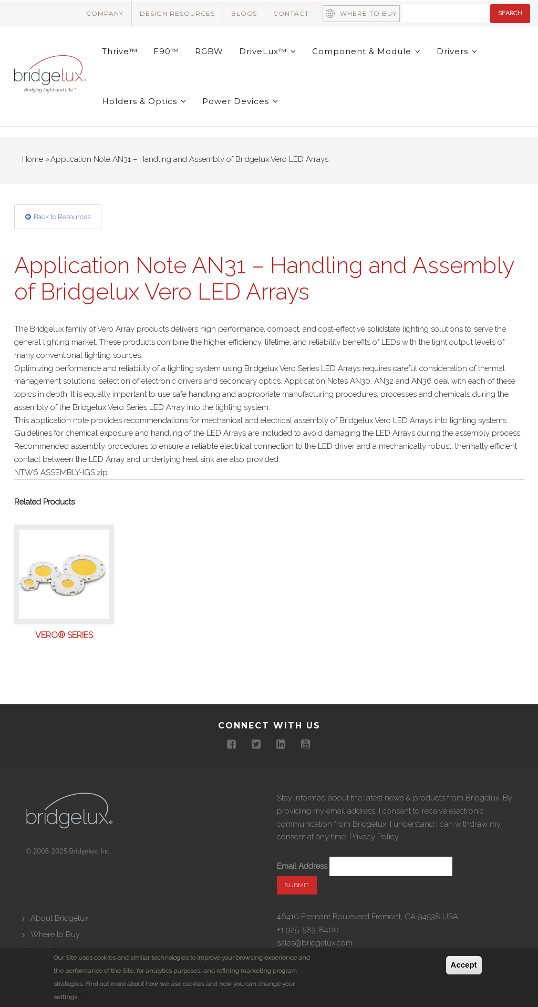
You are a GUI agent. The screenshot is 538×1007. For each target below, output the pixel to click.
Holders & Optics (144, 101)
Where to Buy (368, 13)
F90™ (166, 51)
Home (32, 159)
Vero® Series (64, 635)
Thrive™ (120, 51)
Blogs (244, 13)
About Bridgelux (59, 918)
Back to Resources (62, 217)
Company (104, 13)
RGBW (209, 51)
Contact (291, 13)
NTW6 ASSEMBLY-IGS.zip (61, 472)
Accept (464, 965)
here (85, 997)
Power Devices (240, 101)
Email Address (302, 866)
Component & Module (366, 51)
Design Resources (177, 13)
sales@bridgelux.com (315, 943)
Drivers (457, 51)
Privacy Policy (373, 836)
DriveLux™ (267, 51)
